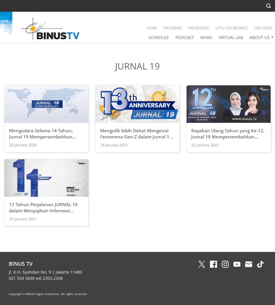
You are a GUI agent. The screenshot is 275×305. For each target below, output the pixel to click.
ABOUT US (260, 37)
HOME (152, 28)
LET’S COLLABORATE (232, 28)
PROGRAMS (172, 28)
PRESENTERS (198, 28)
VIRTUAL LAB (230, 37)
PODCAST (184, 37)
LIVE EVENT (263, 28)
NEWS (206, 37)
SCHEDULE (158, 37)
